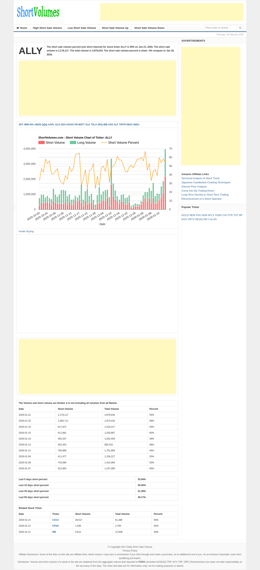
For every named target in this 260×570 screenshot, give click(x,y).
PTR (230, 215)
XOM (218, 215)
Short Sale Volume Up (115, 27)
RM (54, 532)
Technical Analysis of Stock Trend (200, 178)
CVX (224, 215)
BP (240, 215)
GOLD (185, 215)
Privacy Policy (130, 550)
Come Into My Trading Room (197, 190)
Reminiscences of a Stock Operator (201, 198)
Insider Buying (26, 231)
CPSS (55, 525)
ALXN (213, 219)
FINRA (142, 562)
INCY (206, 219)
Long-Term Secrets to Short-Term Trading (205, 194)
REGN (199, 219)
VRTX (191, 219)
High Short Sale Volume (47, 27)
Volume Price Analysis (194, 186)
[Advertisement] (171, 12)
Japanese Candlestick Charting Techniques (205, 182)
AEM (204, 215)
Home (22, 27)
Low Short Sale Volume (82, 27)
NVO (184, 219)
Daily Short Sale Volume (139, 547)
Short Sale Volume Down (149, 27)
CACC (55, 520)
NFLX (211, 215)
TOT (236, 215)
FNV (198, 215)
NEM (192, 215)
